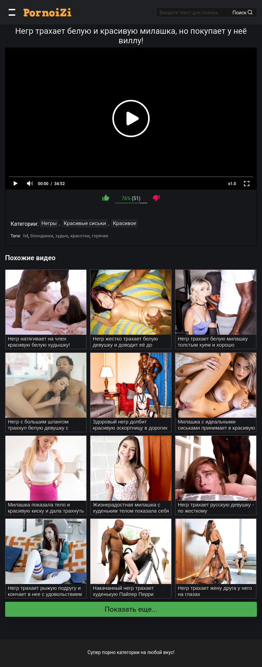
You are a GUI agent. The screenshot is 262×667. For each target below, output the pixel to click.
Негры (49, 223)
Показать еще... (131, 609)
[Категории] (12, 12)
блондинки (41, 235)
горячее (100, 235)
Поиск (242, 12)
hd (25, 235)
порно (109, 652)
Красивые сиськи (85, 223)
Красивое (124, 223)
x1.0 (232, 183)
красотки (79, 235)
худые (62, 235)
